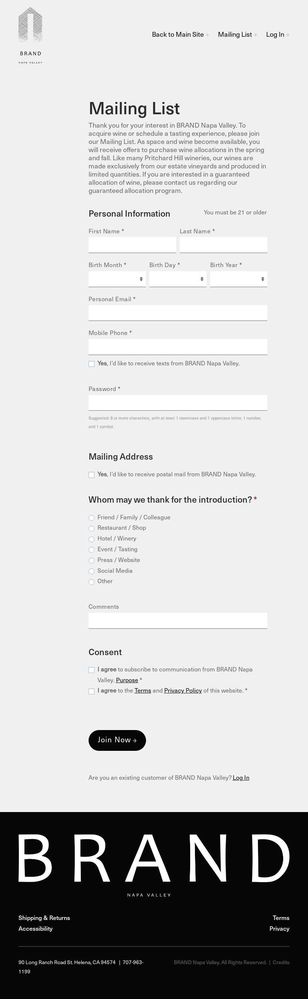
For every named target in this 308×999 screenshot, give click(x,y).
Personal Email (112, 300)
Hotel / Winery (116, 539)
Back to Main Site (180, 35)
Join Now (114, 740)
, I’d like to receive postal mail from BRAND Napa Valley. (176, 475)
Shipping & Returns (44, 918)
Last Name (197, 232)
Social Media (115, 571)
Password (105, 389)
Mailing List (237, 35)
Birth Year (226, 266)
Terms (143, 691)
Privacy (279, 929)
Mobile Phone (110, 333)
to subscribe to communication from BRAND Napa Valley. (175, 675)
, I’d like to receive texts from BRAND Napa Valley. (168, 364)
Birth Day (165, 266)
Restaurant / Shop (121, 528)
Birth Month (108, 266)
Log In (277, 35)
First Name (107, 232)
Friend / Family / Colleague (133, 518)
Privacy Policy (183, 691)
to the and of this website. (172, 691)
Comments (104, 607)
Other (105, 582)
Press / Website (118, 560)
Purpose (127, 681)
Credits (281, 963)
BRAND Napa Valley (33, 35)
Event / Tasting (117, 550)
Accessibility (36, 929)
